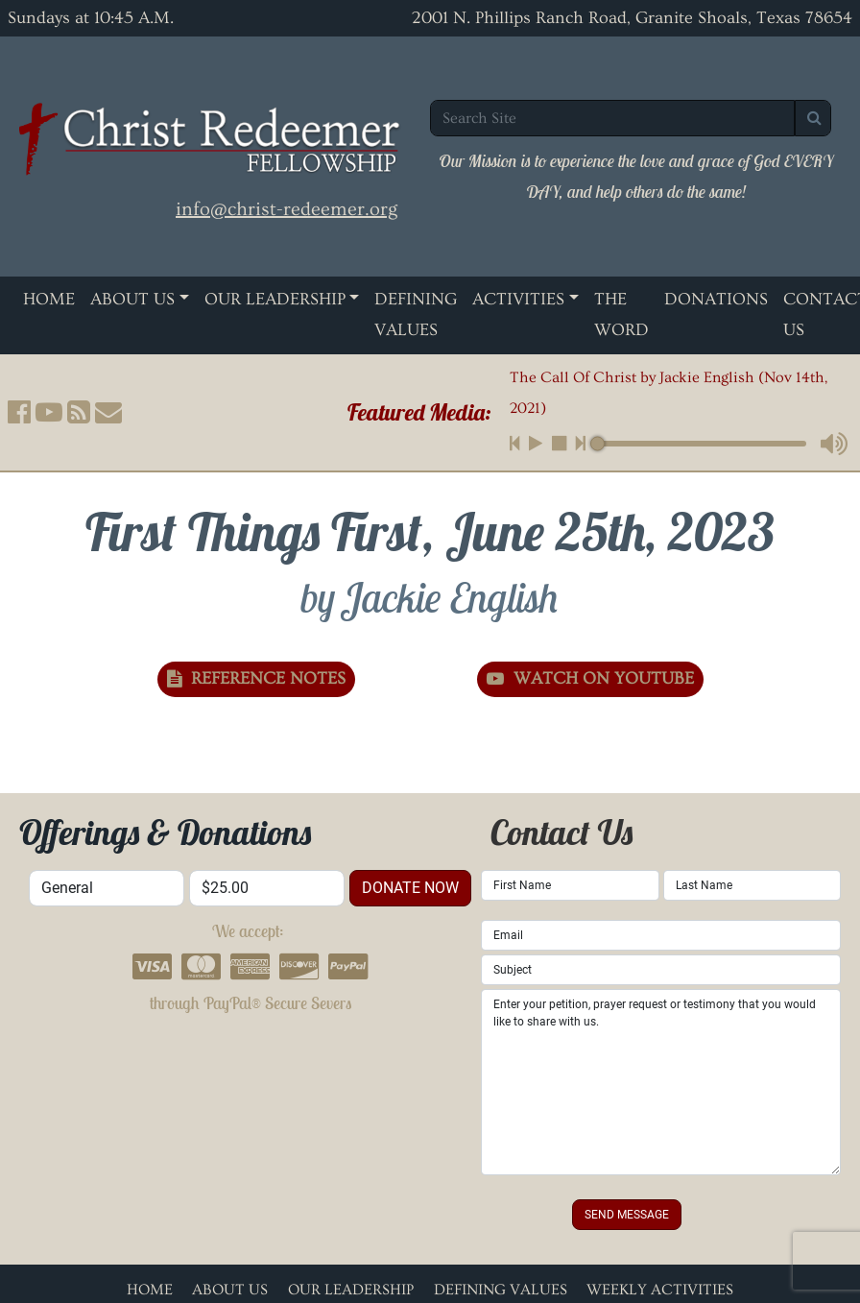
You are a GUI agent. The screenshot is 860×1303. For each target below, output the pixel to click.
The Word (621, 314)
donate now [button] (410, 888)
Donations (716, 299)
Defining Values (415, 314)
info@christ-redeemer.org (286, 209)
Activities (518, 299)
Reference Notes (256, 678)
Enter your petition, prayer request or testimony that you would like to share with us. (661, 1082)
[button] (19, 411)
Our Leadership (275, 299)
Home (49, 299)
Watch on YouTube (590, 678)
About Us (132, 299)
